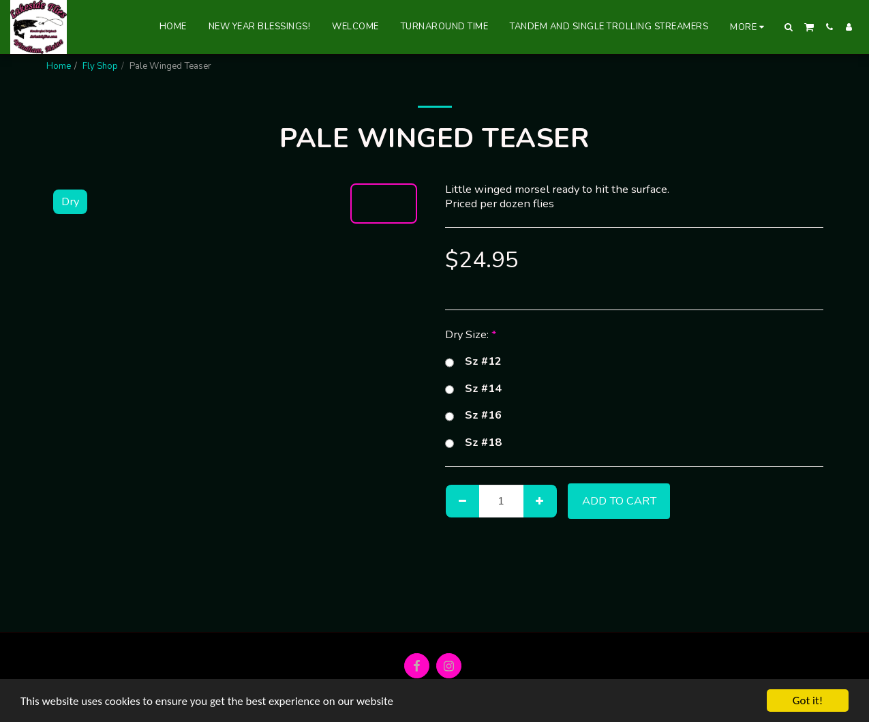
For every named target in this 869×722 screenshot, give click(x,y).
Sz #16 (473, 415)
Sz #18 (473, 442)
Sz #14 (473, 388)
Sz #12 (473, 361)
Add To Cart (619, 501)
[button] (789, 26)
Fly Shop (100, 66)
